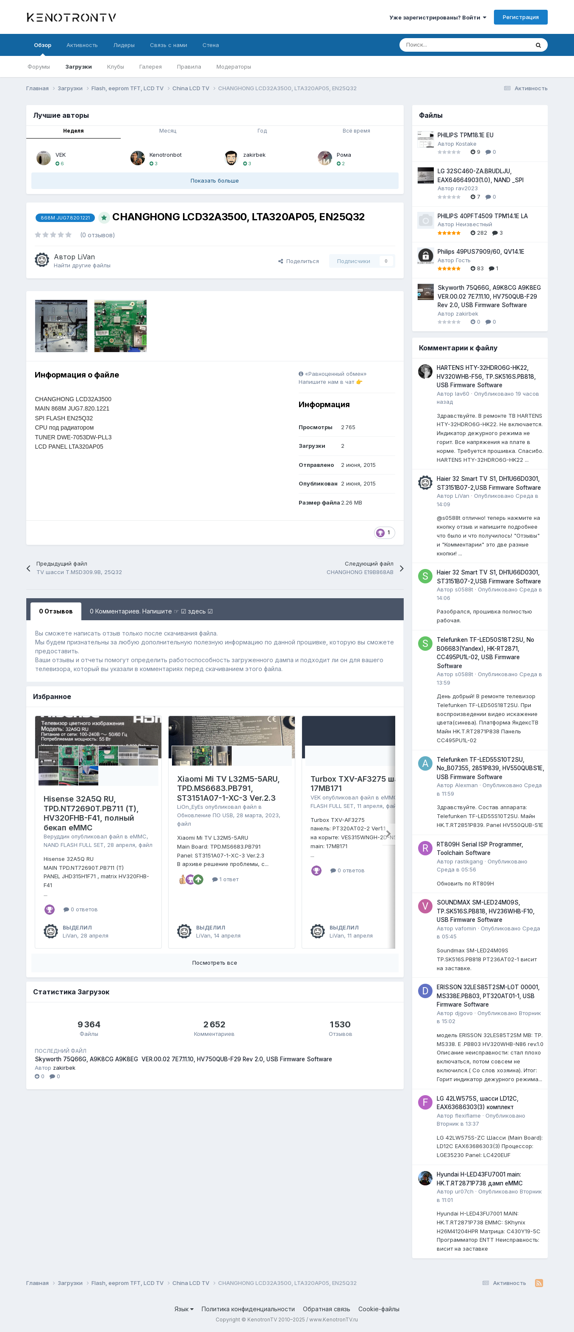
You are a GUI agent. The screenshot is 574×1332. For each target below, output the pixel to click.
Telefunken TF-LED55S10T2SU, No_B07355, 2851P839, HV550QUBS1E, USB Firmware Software (490, 768)
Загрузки (78, 66)
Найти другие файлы (82, 265)
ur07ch (464, 1191)
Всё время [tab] (356, 131)
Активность (82, 45)
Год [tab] (262, 131)
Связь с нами (168, 45)
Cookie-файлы (378, 1309)
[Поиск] (443, 45)
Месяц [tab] (167, 131)
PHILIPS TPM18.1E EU (466, 135)
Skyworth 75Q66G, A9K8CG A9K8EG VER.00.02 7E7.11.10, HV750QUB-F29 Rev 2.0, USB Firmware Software (183, 1059)
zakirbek (254, 154)
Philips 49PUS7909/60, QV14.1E (481, 251)
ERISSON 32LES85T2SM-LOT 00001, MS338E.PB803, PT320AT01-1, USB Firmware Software (488, 996)
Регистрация (521, 17)
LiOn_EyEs (190, 806)
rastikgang (469, 861)
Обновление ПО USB (205, 815)
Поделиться (298, 261)
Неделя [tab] (73, 131)
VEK (60, 154)
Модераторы (233, 66)
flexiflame (468, 1115)
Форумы (39, 66)
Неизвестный (474, 224)
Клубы (115, 66)
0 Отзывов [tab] (56, 611)
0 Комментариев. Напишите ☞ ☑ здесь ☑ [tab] (151, 611)
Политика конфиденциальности (248, 1309)
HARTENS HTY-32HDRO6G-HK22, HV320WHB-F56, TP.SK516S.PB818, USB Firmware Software (486, 376)
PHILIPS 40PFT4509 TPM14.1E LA (483, 216)
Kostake (466, 143)
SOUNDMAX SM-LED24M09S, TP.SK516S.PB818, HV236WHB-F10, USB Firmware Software (486, 911)
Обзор (42, 49)
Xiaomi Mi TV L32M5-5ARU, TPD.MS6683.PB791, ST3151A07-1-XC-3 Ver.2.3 (228, 788)
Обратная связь (326, 1309)
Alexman (466, 785)
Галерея (150, 66)
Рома (344, 154)
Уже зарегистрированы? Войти (437, 17)
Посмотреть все (214, 962)
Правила (189, 66)
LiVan (86, 257)
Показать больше (215, 180)
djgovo (464, 1013)
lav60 (462, 393)
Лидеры (124, 45)
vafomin (465, 928)
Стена (210, 45)
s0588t (464, 589)
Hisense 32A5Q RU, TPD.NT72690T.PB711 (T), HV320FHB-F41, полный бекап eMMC (91, 813)
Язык (184, 1309)
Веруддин (56, 836)
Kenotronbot (166, 154)
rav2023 (467, 188)
